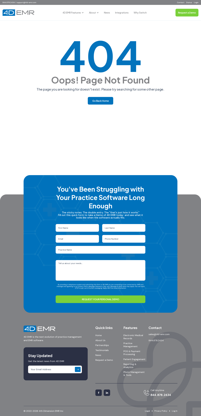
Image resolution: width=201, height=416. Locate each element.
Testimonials (102, 350)
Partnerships (102, 345)
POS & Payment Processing (131, 353)
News (107, 12)
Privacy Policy (160, 411)
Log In (174, 411)
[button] (73, 12)
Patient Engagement (134, 359)
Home (98, 335)
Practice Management (130, 345)
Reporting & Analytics (129, 366)
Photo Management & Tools (134, 374)
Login (196, 2)
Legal (147, 411)
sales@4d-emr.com (159, 334)
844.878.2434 (156, 340)
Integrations (122, 12)
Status (189, 2)
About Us (100, 340)
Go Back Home (100, 100)
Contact (180, 2)
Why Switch (140, 12)
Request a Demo (104, 360)
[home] (18, 12)
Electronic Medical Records (133, 337)
